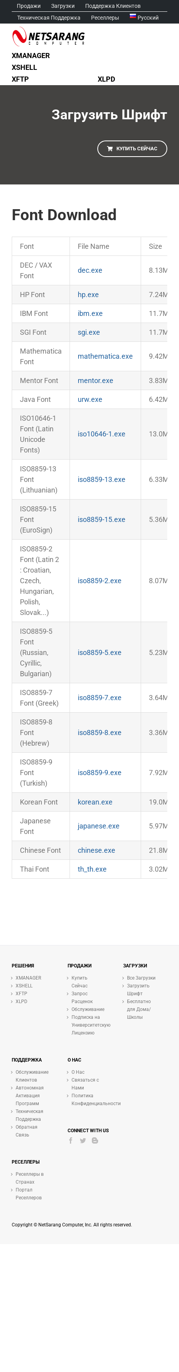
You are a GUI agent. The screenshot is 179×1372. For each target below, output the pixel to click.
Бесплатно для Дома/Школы (139, 1009)
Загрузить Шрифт (138, 989)
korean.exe (95, 802)
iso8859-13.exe (101, 479)
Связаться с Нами (85, 1084)
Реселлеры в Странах (30, 1178)
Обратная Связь (27, 1131)
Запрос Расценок (82, 997)
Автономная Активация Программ (30, 1095)
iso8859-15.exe (101, 519)
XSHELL (24, 986)
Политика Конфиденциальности (88, 1099)
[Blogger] (95, 1140)
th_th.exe (92, 869)
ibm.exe (90, 313)
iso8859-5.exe (100, 652)
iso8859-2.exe (100, 581)
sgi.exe (89, 332)
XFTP (21, 993)
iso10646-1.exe (101, 434)
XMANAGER (28, 978)
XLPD (21, 1001)
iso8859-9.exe (100, 772)
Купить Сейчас (80, 982)
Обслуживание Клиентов (32, 1076)
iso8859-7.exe (100, 697)
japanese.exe (99, 826)
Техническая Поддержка (29, 1115)
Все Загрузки (141, 978)
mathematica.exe (105, 356)
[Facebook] (71, 1140)
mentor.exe (95, 380)
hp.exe (88, 294)
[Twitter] (83, 1140)
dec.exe (90, 270)
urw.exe (90, 399)
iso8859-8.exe (100, 732)
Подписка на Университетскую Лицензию (88, 1025)
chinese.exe (96, 850)
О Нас (78, 1072)
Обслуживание (88, 1009)
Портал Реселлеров (29, 1193)
